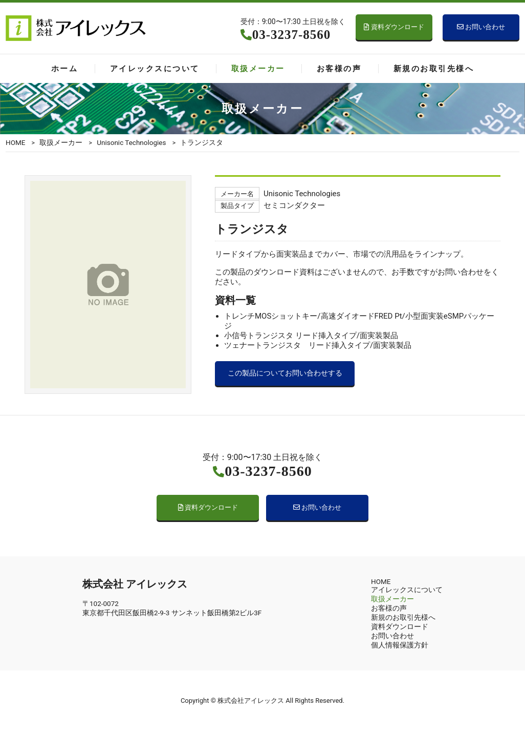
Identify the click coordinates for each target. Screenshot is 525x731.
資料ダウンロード (394, 27)
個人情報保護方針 (399, 645)
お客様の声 (339, 68)
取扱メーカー (258, 68)
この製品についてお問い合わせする (285, 373)
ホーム (64, 68)
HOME (15, 142)
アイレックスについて (155, 68)
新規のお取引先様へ (433, 68)
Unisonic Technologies (131, 142)
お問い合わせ (481, 27)
